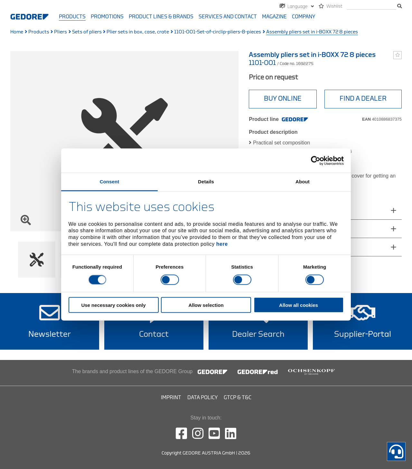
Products (72, 16)
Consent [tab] (109, 181)
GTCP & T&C (237, 397)
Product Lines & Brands (161, 16)
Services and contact (228, 16)
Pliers (60, 32)
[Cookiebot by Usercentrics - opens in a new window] (315, 160)
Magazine (274, 16)
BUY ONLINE (283, 98)
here (222, 243)
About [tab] (302, 181)
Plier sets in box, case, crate (138, 32)
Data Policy (202, 397)
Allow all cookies (298, 305)
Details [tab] (206, 181)
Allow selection (205, 305)
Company (303, 16)
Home (16, 32)
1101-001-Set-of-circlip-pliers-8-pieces (217, 32)
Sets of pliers (87, 32)
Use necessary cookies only (113, 305)
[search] (371, 7)
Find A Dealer (363, 98)
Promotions (107, 16)
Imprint (171, 397)
